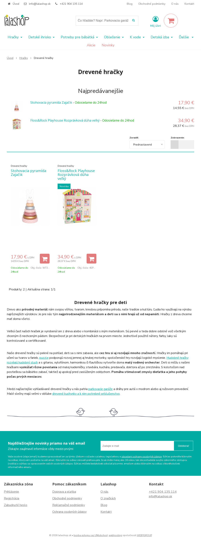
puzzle (44, 358)
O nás (175, 4)
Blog (129, 4)
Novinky (108, 45)
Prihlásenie (11, 492)
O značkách (108, 498)
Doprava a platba (64, 492)
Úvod (16, 4)
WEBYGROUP (144, 535)
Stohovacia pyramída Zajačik (51, 102)
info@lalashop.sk (40, 4)
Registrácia (11, 498)
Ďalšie (186, 37)
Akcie (91, 45)
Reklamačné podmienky (68, 505)
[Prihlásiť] (155, 21)
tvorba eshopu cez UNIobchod (91, 535)
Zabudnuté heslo (15, 505)
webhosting (115, 535)
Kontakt (189, 4)
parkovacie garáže (100, 389)
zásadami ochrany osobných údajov (141, 456)
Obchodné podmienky (151, 4)
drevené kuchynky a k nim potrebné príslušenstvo (86, 394)
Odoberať (183, 445)
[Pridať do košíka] (45, 259)
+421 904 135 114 (71, 4)
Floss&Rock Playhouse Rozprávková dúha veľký (65, 120)
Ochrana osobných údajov (69, 512)
